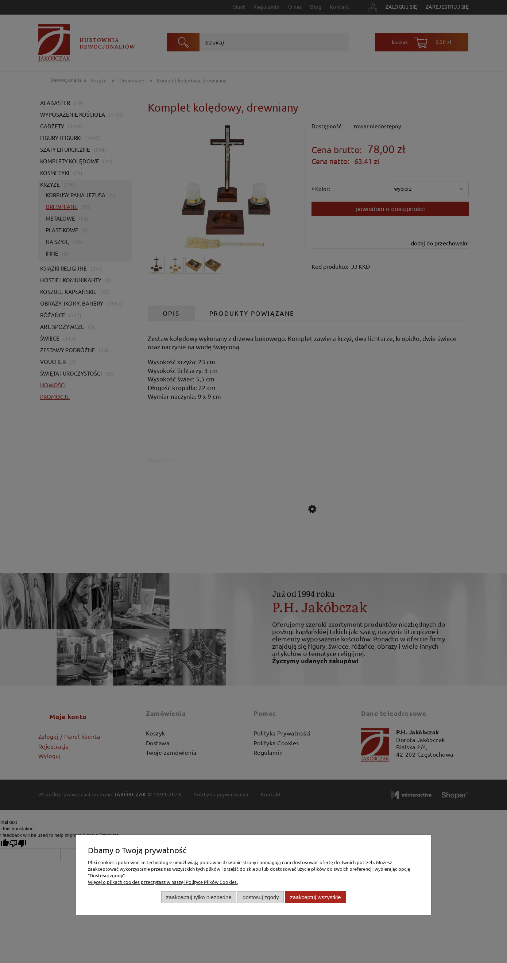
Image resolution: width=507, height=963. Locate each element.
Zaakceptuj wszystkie (315, 897)
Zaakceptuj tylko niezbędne (198, 897)
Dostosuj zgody (261, 897)
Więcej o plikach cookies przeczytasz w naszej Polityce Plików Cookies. (163, 882)
